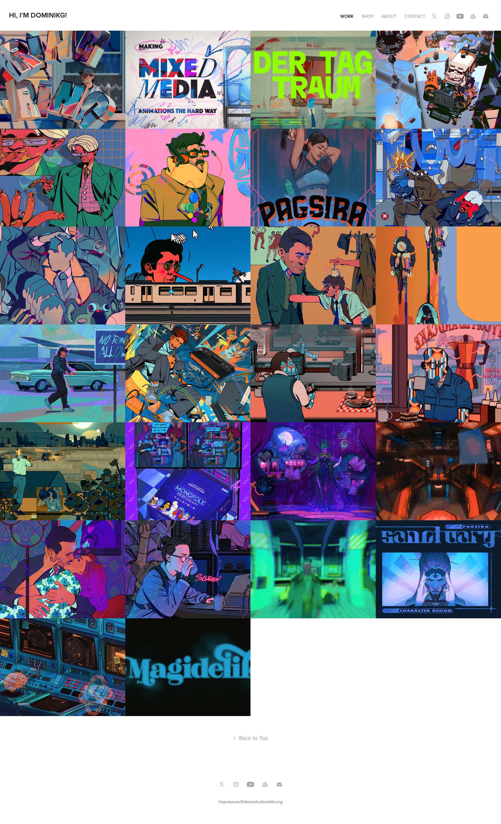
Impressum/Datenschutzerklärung (251, 802)
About (389, 16)
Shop (368, 16)
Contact (415, 16)
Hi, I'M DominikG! (38, 15)
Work (347, 16)
